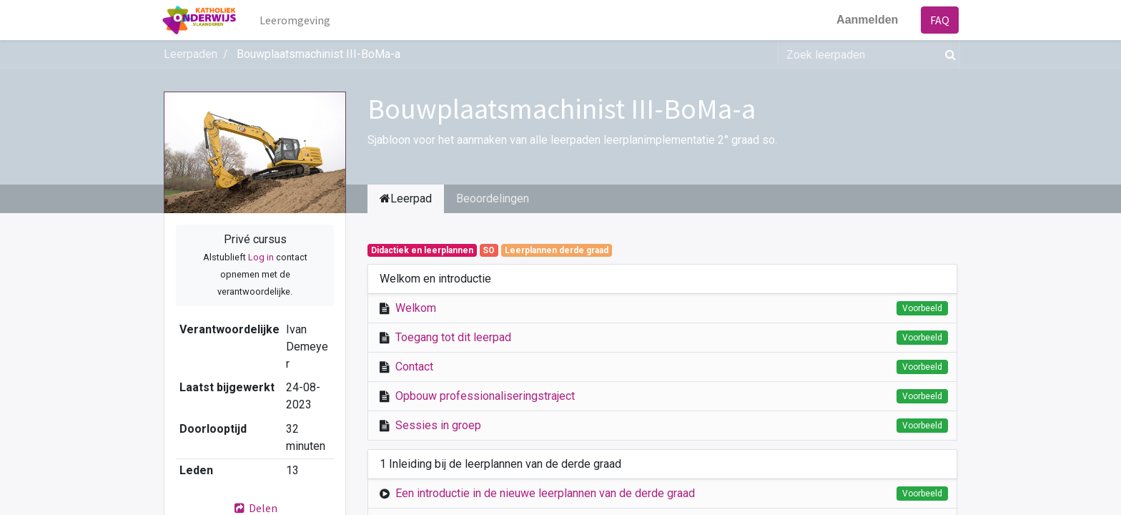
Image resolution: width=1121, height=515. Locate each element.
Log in (261, 257)
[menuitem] (297, 20)
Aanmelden (866, 20)
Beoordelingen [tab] (492, 198)
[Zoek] (947, 54)
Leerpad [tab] (406, 198)
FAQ (938, 20)
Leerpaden (190, 54)
